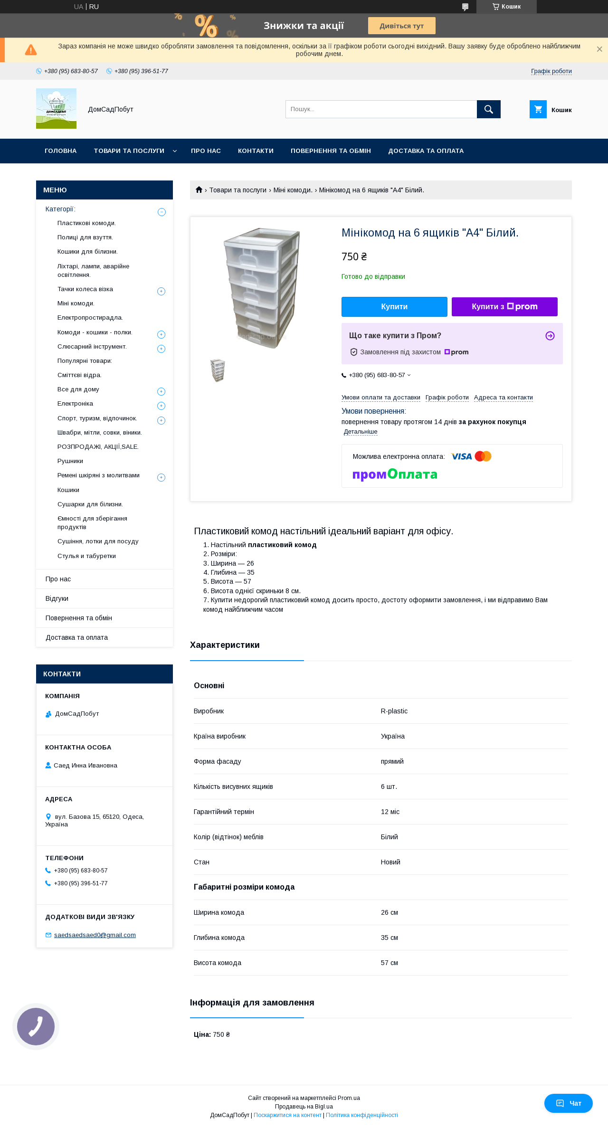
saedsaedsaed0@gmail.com (95, 934)
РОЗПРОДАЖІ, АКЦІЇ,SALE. (98, 446)
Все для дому (78, 389)
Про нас (206, 150)
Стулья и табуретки (86, 555)
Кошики (68, 489)
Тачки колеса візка (85, 289)
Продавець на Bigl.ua (304, 1106)
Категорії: (61, 209)
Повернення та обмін (331, 150)
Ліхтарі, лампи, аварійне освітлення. (93, 270)
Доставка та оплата (426, 150)
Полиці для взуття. (85, 237)
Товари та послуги (129, 150)
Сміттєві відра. (79, 375)
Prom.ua (349, 1098)
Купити (394, 307)
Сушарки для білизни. (90, 504)
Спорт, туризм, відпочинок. (97, 418)
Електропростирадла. (90, 317)
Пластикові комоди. (86, 223)
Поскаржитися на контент (288, 1115)
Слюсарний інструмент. (92, 346)
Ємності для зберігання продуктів (92, 523)
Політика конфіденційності (362, 1115)
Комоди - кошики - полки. (95, 332)
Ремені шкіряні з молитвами (98, 475)
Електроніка (75, 403)
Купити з (504, 307)
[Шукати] (489, 109)
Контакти (256, 150)
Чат (568, 1103)
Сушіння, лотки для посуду (98, 541)
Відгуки (57, 598)
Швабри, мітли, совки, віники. (99, 432)
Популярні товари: (84, 360)
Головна (60, 150)
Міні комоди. (293, 190)
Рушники (70, 460)
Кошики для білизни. (87, 251)
